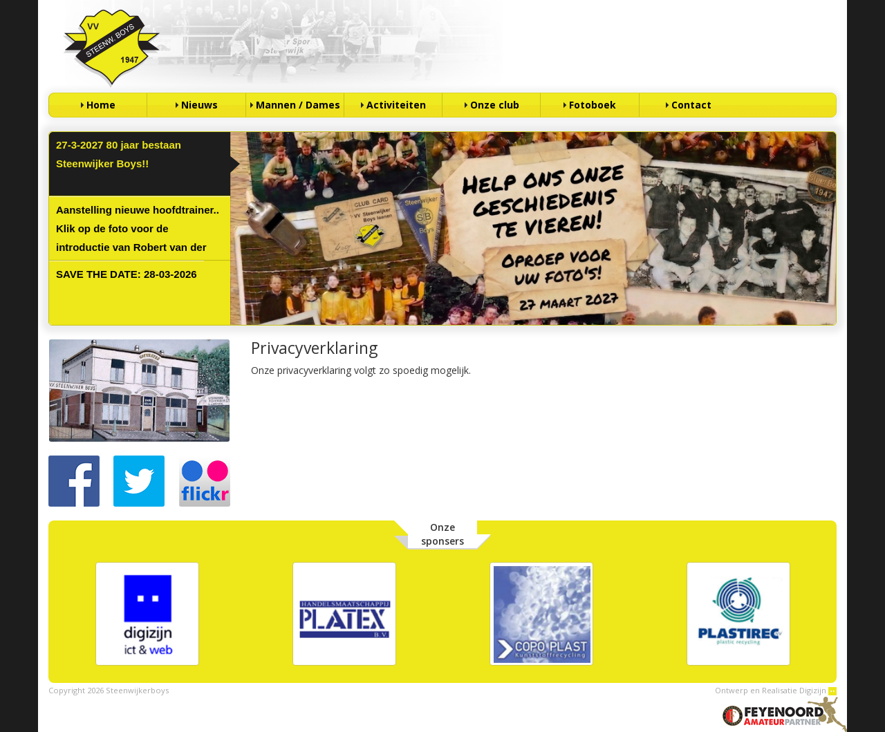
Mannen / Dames (298, 104)
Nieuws (199, 104)
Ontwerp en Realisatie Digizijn (776, 690)
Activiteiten (396, 104)
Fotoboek (592, 104)
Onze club (494, 104)
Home (100, 104)
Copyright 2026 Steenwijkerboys (108, 690)
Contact (691, 104)
